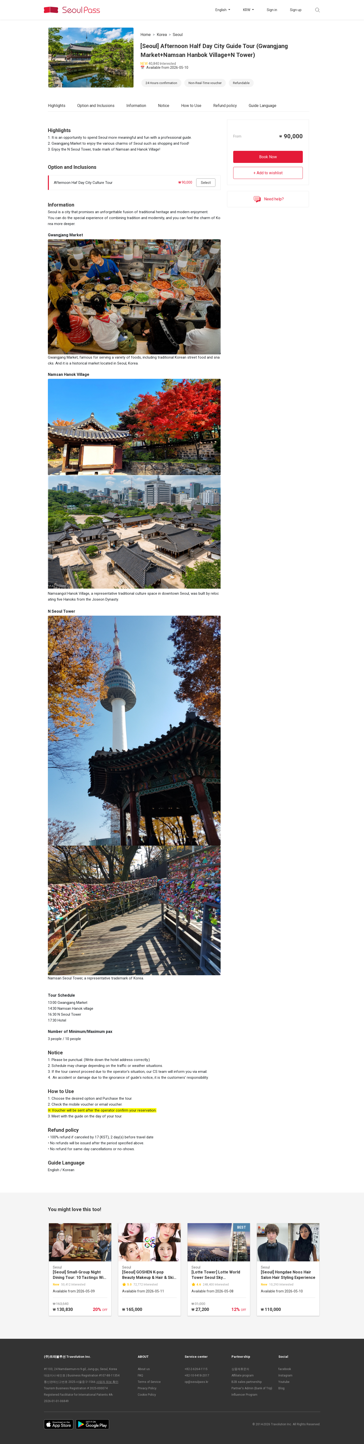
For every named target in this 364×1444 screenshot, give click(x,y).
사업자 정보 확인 (107, 1382)
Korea (162, 34)
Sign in (272, 10)
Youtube (283, 1382)
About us (144, 1369)
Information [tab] (136, 105)
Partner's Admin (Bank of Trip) (251, 1388)
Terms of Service (149, 1382)
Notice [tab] (163, 105)
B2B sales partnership (246, 1382)
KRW (247, 10)
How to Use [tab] (191, 105)
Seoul (178, 34)
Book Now (268, 157)
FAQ (140, 1375)
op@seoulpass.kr (196, 1382)
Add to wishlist (270, 173)
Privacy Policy (147, 1388)
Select (206, 183)
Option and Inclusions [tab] (96, 105)
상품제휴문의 (240, 1369)
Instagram (285, 1375)
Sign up (296, 10)
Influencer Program (244, 1394)
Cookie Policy (147, 1394)
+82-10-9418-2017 (197, 1375)
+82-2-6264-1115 (196, 1369)
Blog (281, 1388)
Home (145, 34)
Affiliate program (242, 1375)
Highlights (56, 105)
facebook (284, 1369)
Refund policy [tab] (225, 105)
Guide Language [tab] (262, 105)
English (221, 10)
